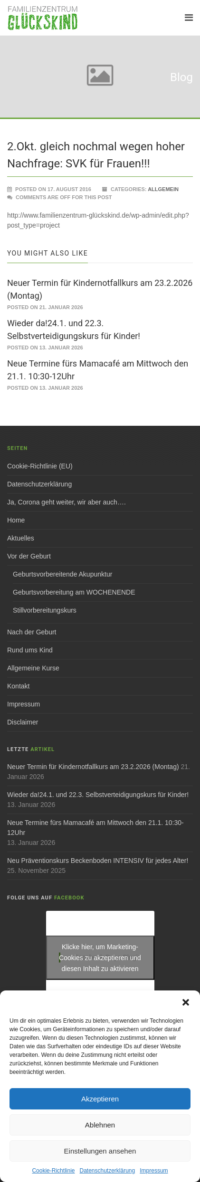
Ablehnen (100, 1125)
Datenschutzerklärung (107, 1170)
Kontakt (18, 686)
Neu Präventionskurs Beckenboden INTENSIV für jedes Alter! (97, 860)
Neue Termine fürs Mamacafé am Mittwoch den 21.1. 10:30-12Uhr (95, 827)
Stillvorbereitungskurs (44, 610)
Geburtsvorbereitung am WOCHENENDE (74, 592)
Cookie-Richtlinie (53, 1170)
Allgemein (163, 189)
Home (16, 520)
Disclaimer (22, 722)
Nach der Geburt (32, 632)
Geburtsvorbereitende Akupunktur (62, 574)
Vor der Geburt (29, 556)
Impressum (154, 1170)
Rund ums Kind (30, 650)
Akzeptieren (100, 1099)
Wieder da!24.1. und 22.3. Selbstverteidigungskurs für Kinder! (98, 794)
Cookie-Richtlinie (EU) (40, 466)
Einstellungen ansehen (100, 1151)
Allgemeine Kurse (33, 668)
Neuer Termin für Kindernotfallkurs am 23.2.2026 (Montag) (93, 766)
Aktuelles (20, 538)
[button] (185, 1002)
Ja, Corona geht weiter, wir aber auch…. (66, 502)
